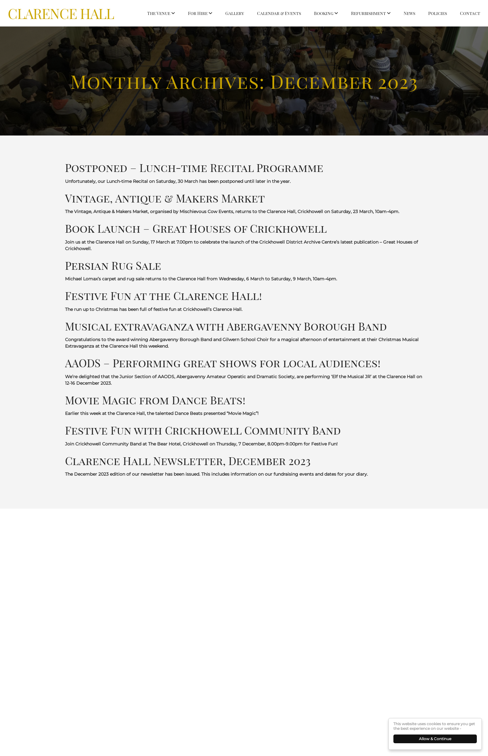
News (409, 13)
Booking (323, 13)
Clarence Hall (61, 13)
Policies (437, 13)
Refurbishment (368, 13)
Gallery (234, 13)
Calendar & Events (279, 13)
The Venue (158, 13)
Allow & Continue (436, 738)
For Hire (198, 13)
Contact (470, 13)
